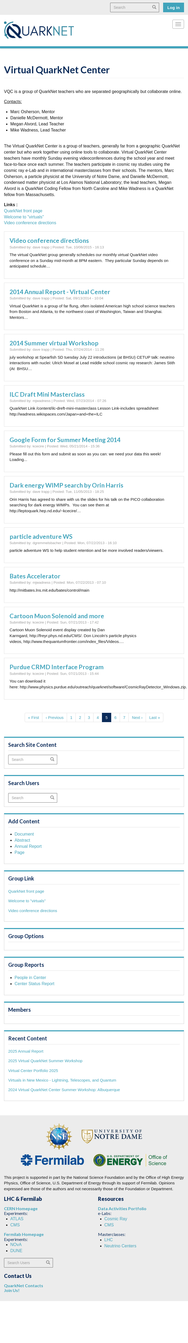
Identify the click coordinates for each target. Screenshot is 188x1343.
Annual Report (28, 846)
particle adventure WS (41, 536)
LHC (108, 1240)
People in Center (30, 977)
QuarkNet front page (23, 211)
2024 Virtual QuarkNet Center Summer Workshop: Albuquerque (64, 1089)
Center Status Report (34, 983)
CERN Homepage (21, 1208)
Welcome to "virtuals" (24, 217)
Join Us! (12, 1290)
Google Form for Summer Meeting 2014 (65, 439)
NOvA (16, 1244)
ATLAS (17, 1219)
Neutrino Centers (120, 1246)
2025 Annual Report (25, 1051)
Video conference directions (30, 223)
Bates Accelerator (35, 576)
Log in (173, 7)
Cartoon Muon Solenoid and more (57, 616)
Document (24, 834)
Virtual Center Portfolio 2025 (33, 1070)
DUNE (16, 1250)
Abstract (22, 840)
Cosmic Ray (115, 1219)
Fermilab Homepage (24, 1234)
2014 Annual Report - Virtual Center (60, 291)
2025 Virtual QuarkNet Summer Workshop (45, 1060)
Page (19, 852)
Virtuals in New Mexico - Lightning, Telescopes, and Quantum (62, 1080)
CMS (15, 1225)
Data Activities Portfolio (122, 1208)
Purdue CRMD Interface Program (57, 667)
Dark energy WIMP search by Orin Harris (66, 485)
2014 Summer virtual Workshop (54, 343)
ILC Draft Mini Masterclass (47, 394)
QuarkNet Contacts (23, 1285)
